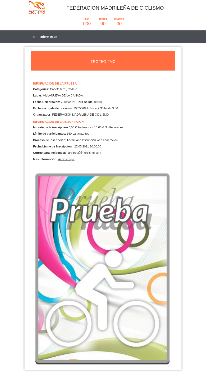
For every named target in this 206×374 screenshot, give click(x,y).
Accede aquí (66, 159)
